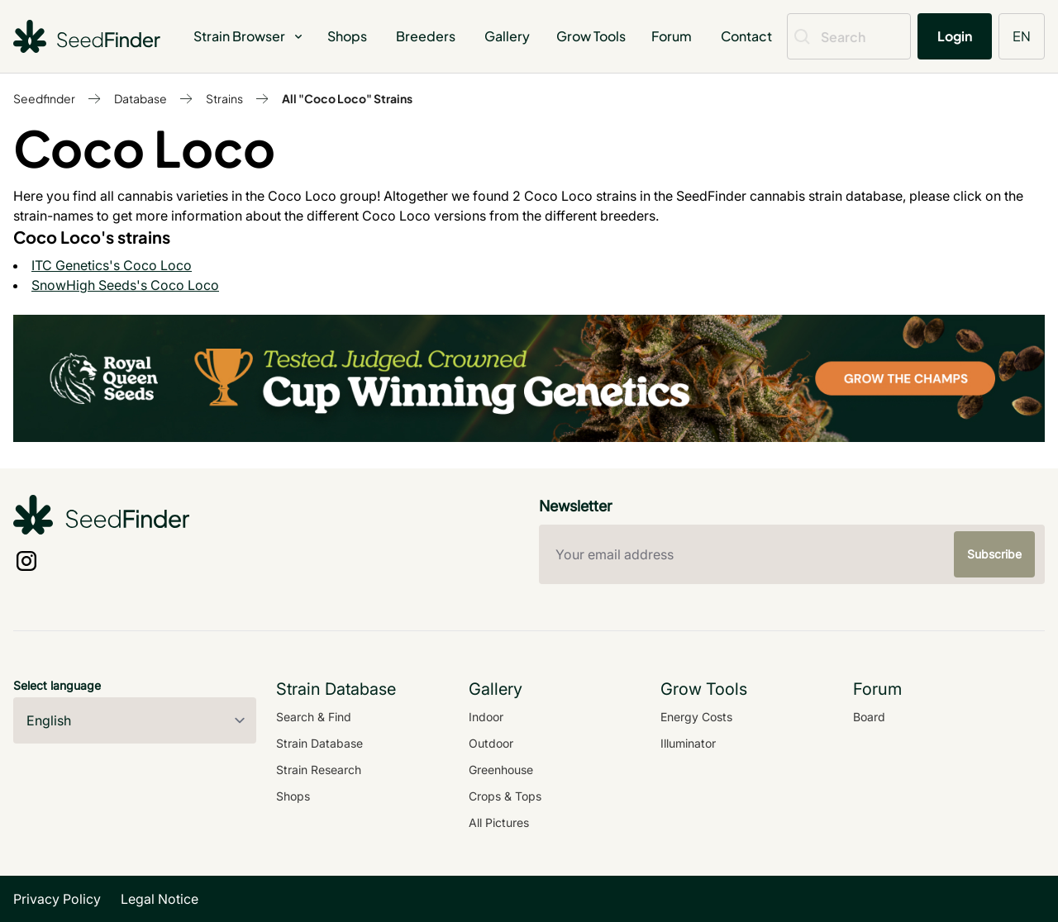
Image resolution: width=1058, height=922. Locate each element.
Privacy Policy (57, 899)
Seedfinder (44, 98)
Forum (671, 36)
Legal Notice (159, 899)
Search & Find (313, 717)
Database (140, 98)
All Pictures (499, 822)
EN (1022, 36)
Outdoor (491, 743)
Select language (57, 685)
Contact (746, 36)
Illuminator (688, 743)
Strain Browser (249, 36)
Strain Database (319, 743)
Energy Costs (696, 717)
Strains (224, 98)
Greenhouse (501, 770)
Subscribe (994, 554)
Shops (347, 36)
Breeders (425, 36)
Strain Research (318, 770)
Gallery (507, 36)
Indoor (486, 717)
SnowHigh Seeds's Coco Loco (125, 285)
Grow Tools (591, 36)
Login (954, 36)
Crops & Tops (505, 796)
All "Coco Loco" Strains (347, 98)
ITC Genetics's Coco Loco (111, 265)
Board (869, 717)
